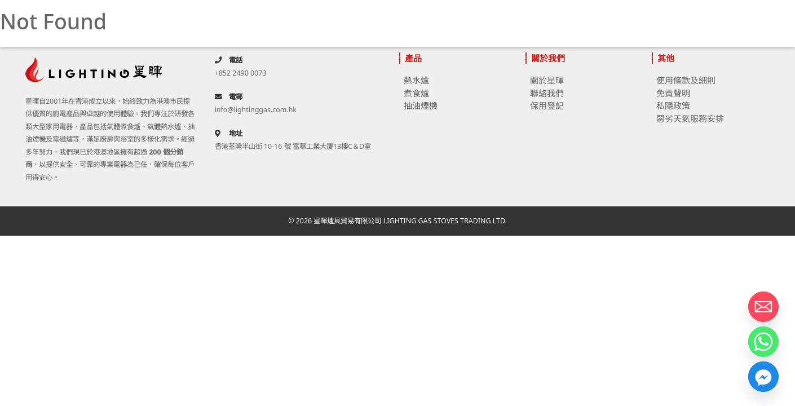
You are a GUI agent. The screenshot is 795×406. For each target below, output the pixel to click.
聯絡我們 (547, 93)
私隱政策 (673, 105)
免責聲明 (673, 93)
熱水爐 (416, 80)
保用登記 (547, 105)
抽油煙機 (421, 105)
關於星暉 (547, 80)
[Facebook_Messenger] (763, 376)
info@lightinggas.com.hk (256, 109)
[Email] (763, 307)
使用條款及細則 (686, 80)
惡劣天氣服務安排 (690, 118)
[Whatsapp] (763, 341)
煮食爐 (416, 93)
